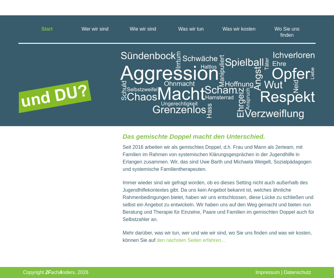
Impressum (268, 272)
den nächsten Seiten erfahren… (191, 240)
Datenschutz (297, 272)
